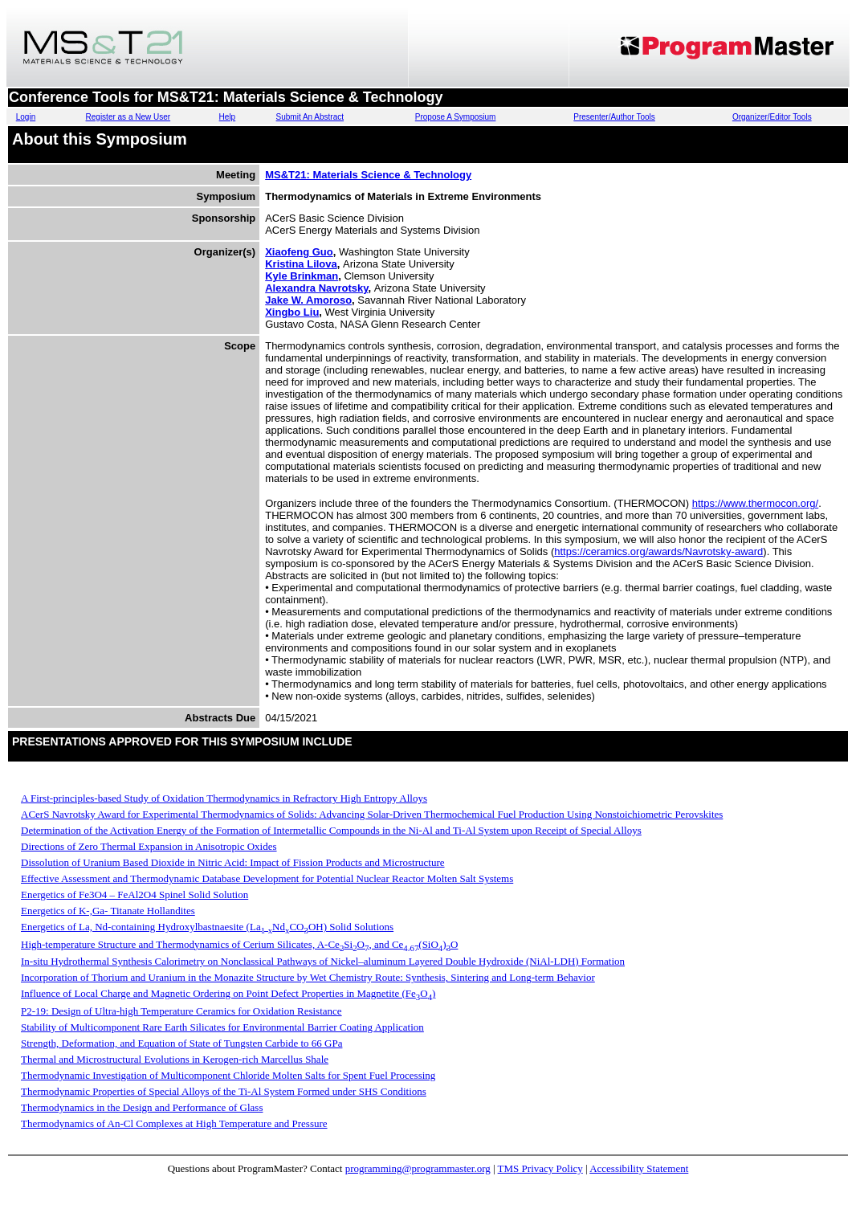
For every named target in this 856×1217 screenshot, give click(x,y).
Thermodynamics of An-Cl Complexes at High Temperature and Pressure (174, 1123)
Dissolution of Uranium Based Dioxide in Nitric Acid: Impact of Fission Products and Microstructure (233, 862)
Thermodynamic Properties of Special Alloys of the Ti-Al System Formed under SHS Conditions (223, 1091)
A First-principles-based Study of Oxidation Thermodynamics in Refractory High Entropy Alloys (224, 798)
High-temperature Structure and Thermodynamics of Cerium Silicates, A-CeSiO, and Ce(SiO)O (239, 944)
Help (227, 116)
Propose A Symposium (455, 116)
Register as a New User (128, 116)
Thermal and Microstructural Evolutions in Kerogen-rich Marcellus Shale (174, 1059)
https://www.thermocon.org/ (755, 503)
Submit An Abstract (310, 116)
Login (25, 116)
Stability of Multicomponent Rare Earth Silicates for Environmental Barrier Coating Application (222, 1027)
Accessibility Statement (638, 1168)
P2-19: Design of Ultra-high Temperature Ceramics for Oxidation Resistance (181, 1011)
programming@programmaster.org (418, 1168)
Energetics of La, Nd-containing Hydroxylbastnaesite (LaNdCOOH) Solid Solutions (207, 927)
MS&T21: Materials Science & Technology (368, 175)
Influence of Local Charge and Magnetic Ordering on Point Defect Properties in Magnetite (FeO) (228, 993)
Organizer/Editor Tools (772, 116)
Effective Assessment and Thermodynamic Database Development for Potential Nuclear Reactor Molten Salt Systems (267, 878)
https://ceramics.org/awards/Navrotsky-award (658, 551)
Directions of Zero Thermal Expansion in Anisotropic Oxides (149, 846)
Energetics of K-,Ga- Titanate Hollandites (108, 911)
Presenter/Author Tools (614, 116)
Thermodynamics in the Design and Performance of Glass (142, 1107)
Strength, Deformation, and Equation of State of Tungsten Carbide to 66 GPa (181, 1043)
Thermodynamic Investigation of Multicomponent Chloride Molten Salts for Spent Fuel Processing (228, 1075)
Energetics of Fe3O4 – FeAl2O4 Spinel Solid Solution (134, 894)
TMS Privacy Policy (540, 1168)
